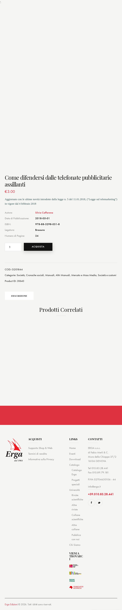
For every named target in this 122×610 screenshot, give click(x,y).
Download (75, 459)
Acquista (38, 246)
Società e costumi (107, 275)
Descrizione (20, 295)
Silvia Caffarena (44, 212)
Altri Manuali (63, 275)
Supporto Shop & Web (40, 448)
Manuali (49, 275)
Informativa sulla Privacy (41, 459)
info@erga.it (94, 486)
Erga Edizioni (11, 604)
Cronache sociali (35, 275)
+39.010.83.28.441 (101, 494)
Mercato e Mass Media (83, 275)
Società (21, 275)
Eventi (72, 454)
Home (72, 448)
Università (74, 490)
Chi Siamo (74, 545)
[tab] (20, 295)
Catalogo (74, 465)
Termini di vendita (37, 454)
